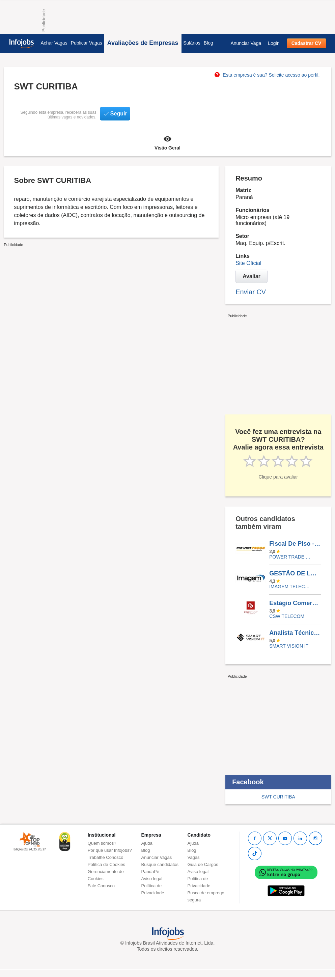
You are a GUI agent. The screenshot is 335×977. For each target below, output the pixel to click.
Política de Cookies (106, 864)
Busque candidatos (160, 864)
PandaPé (150, 871)
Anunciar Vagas (156, 857)
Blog (208, 43)
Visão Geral (168, 142)
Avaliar (251, 276)
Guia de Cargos (203, 864)
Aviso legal (152, 878)
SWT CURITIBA (278, 796)
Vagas (194, 857)
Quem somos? (102, 843)
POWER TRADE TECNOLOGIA (290, 557)
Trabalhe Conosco (105, 857)
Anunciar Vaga (245, 43)
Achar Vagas (54, 43)
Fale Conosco (101, 885)
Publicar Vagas (86, 43)
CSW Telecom (286, 616)
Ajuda (146, 843)
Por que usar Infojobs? (110, 850)
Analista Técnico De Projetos (294, 632)
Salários (191, 43)
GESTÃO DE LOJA (294, 573)
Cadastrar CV (306, 43)
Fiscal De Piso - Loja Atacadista (294, 543)
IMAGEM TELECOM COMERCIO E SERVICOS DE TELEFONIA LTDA (290, 586)
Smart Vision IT (288, 646)
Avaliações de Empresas (142, 42)
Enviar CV (250, 292)
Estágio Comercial (294, 603)
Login (273, 43)
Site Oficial (248, 263)
